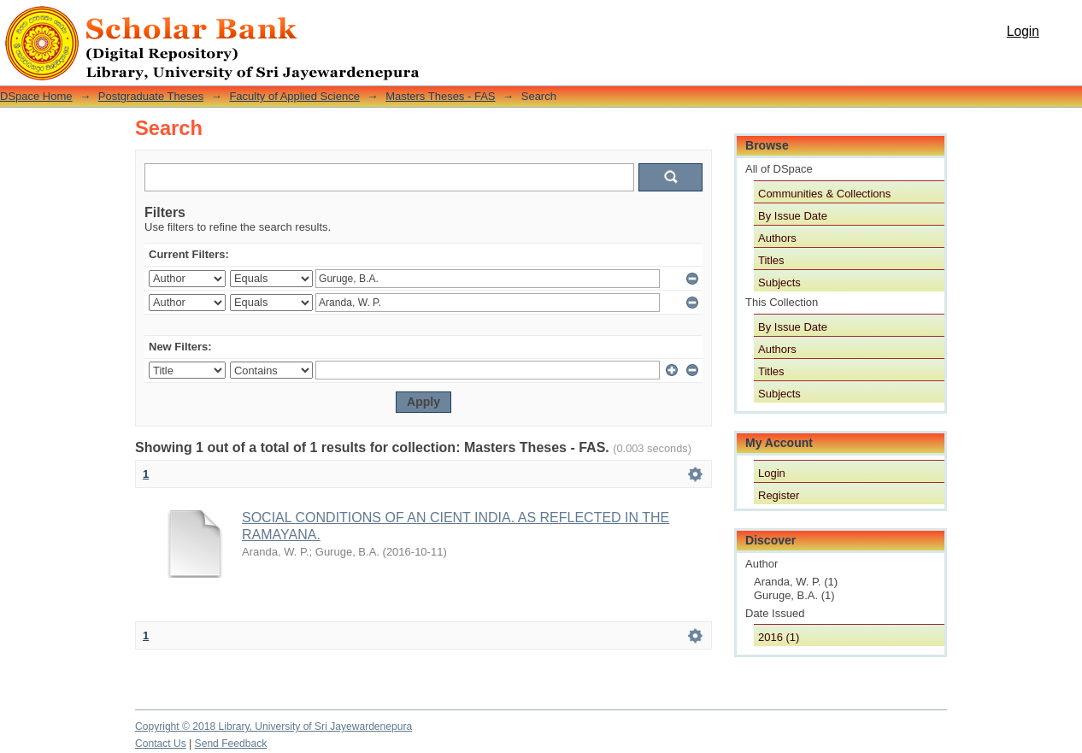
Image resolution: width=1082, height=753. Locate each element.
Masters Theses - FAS (440, 96)
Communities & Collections (824, 193)
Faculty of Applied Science (294, 96)
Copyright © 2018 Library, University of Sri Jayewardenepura (273, 726)
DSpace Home (36, 96)
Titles (771, 260)
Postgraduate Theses (150, 96)
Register (778, 495)
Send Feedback (231, 744)
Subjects (779, 282)
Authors (777, 238)
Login (1023, 31)
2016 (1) (778, 637)
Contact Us (160, 744)
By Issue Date (792, 215)
